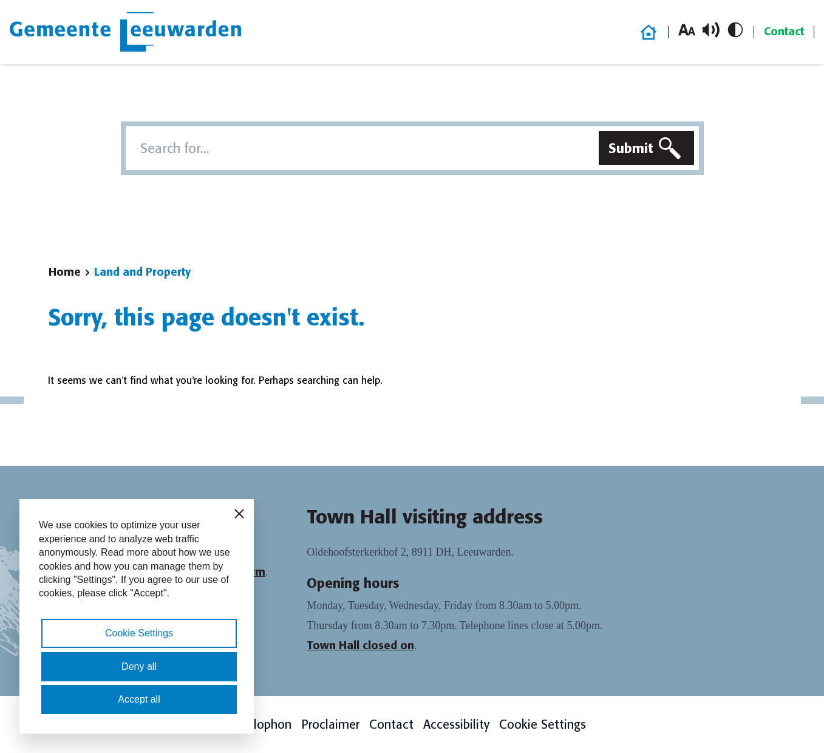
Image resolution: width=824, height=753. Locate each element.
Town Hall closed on (360, 645)
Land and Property (142, 272)
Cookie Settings (542, 724)
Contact (784, 31)
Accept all (139, 699)
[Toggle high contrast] (735, 29)
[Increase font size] (686, 29)
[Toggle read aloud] (711, 29)
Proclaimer (330, 724)
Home (65, 272)
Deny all (139, 666)
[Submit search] (646, 148)
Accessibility (456, 724)
